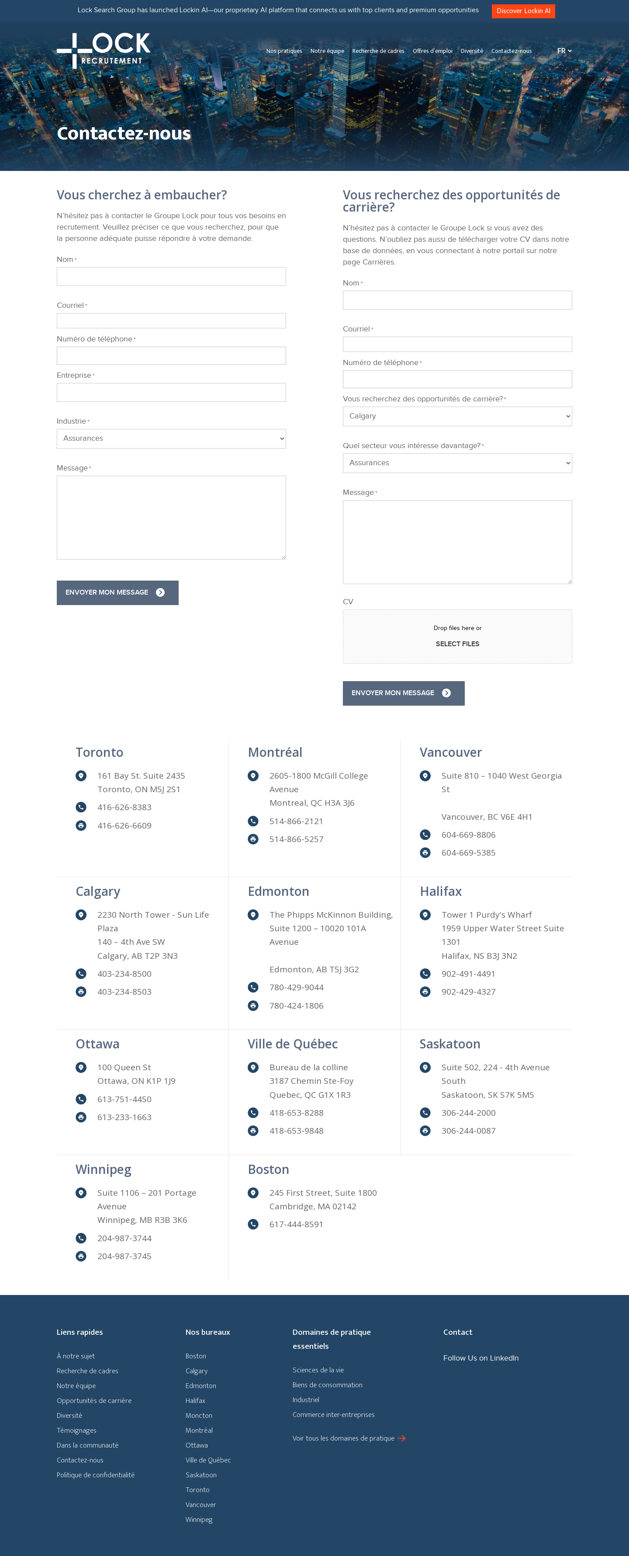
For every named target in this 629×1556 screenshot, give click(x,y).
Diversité (472, 51)
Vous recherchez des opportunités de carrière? (424, 399)
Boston (269, 1169)
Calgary (98, 891)
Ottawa (98, 1043)
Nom (66, 260)
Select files (458, 644)
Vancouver (451, 752)
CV (348, 602)
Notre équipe (327, 51)
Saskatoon (450, 1043)
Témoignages (77, 1430)
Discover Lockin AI (523, 11)
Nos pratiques (284, 51)
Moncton (199, 1416)
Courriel (72, 306)
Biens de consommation (328, 1385)
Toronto (100, 752)
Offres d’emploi (433, 51)
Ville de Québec (293, 1043)
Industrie (73, 421)
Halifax (441, 891)
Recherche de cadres (378, 51)
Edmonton (279, 891)
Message (74, 468)
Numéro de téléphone (96, 339)
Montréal (275, 752)
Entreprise (75, 375)
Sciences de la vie (318, 1370)
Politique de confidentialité (96, 1475)
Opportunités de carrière (94, 1401)
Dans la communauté (88, 1445)
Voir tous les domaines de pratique (343, 1438)
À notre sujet (76, 1356)
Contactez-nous (511, 51)
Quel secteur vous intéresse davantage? (413, 446)
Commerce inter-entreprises (334, 1415)
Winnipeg (103, 1169)
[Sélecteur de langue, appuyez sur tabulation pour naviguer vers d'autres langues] (562, 51)
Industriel (306, 1400)
